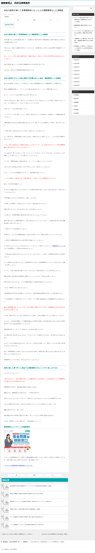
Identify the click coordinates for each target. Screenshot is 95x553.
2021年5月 (76, 78)
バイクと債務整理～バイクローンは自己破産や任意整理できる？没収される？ (27, 524)
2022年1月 (76, 74)
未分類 (76, 106)
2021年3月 (76, 85)
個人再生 (76, 98)
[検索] (83, 8)
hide (12, 24)
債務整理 (7, 16)
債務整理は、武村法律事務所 (16, 3)
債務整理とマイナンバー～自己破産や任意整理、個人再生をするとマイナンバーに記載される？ (31, 501)
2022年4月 (76, 67)
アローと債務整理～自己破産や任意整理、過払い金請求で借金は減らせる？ (26, 516)
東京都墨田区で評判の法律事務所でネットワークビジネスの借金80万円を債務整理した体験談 (31, 485)
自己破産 (76, 113)
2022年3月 (76, 70)
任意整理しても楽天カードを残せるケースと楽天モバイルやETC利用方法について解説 (83, 48)
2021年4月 (76, 81)
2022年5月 (76, 63)
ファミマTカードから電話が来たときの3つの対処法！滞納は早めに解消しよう (83, 32)
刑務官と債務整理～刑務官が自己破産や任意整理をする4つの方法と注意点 (26, 493)
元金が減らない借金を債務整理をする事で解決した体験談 (54, 534)
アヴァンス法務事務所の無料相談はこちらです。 (19, 465)
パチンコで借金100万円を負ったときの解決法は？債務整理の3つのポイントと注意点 (83, 19)
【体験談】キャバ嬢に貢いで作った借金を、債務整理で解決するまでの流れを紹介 (83, 40)
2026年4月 (76, 59)
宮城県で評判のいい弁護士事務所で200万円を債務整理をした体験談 (25, 509)
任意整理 (76, 95)
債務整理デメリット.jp (58, 246)
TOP (11, 541)
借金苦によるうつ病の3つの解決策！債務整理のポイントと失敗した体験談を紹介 (18, 534)
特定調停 (76, 109)
